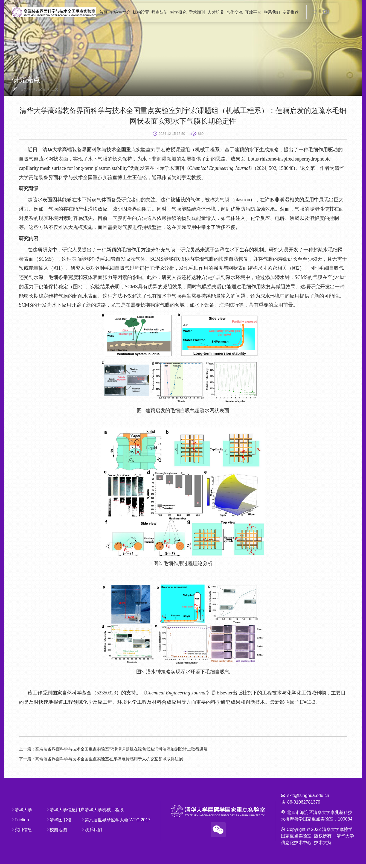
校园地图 (54, 829)
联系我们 (92, 829)
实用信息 (19, 829)
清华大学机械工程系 (92, 809)
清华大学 (19, 809)
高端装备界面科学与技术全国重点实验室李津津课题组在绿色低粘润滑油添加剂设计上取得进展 (119, 749)
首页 (23, 89)
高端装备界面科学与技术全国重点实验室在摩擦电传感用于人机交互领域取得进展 (106, 758)
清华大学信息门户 (54, 809)
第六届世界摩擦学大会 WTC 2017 (92, 819)
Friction (19, 819)
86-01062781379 (303, 801)
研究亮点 (39, 89)
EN (326, 12)
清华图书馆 (54, 819)
